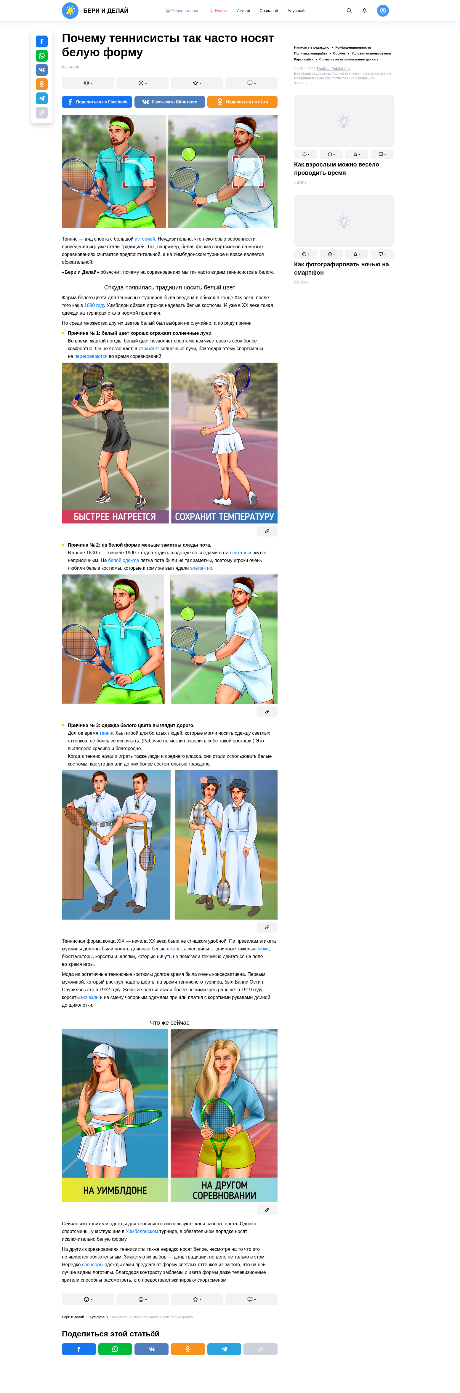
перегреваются (91, 356)
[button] (305, 154)
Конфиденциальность (353, 47)
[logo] (95, 10)
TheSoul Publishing (333, 69)
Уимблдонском (142, 1231)
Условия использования (371, 53)
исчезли (90, 997)
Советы (301, 282)
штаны (174, 948)
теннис (107, 733)
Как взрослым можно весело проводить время (336, 168)
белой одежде (123, 560)
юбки (263, 948)
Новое (218, 10)
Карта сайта (303, 59)
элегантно (201, 568)
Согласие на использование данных (348, 59)
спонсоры (92, 1264)
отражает (149, 348)
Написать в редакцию (311, 47)
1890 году (94, 305)
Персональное (183, 10)
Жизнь (300, 182)
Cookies (339, 53)
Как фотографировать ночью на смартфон (341, 268)
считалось (241, 552)
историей (145, 238)
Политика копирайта (310, 53)
